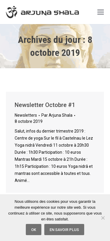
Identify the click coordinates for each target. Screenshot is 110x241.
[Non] (103, 218)
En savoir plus (64, 229)
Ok (33, 229)
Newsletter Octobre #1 (45, 104)
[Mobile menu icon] (100, 12)
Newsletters (26, 115)
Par (56, 115)
